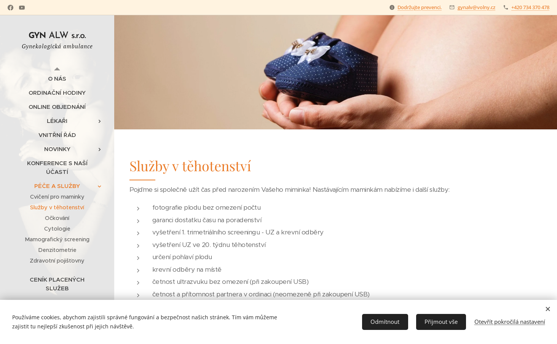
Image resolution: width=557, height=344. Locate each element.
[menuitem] (57, 78)
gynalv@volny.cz (476, 7)
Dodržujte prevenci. (419, 7)
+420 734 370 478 (530, 7)
